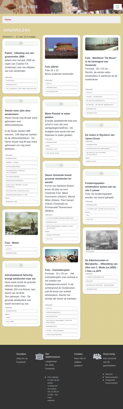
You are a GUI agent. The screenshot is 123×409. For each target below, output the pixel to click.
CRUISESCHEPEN (12, 176)
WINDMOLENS (11, 84)
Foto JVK (90, 219)
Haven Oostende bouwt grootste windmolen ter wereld (58, 179)
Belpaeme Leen (11, 201)
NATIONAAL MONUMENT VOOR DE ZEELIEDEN (59, 321)
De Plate (28, 7)
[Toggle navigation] (117, 7)
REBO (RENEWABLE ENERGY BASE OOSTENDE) (59, 227)
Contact (78, 354)
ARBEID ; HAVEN (12, 162)
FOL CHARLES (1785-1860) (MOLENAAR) (21, 88)
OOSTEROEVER (52, 91)
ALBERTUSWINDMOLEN (95, 277)
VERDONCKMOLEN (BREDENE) (98, 148)
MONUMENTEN (51, 316)
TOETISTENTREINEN (54, 334)
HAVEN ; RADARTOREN (55, 330)
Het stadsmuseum (52, 355)
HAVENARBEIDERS (13, 166)
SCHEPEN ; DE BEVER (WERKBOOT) (100, 104)
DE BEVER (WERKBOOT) (96, 100)
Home (8, 19)
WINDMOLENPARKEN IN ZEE (16, 195)
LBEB (8, 317)
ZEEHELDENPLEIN (53, 312)
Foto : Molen (12, 243)
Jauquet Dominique (53, 235)
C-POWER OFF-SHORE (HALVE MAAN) (101, 209)
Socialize (21, 354)
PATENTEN (10, 80)
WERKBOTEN (91, 109)
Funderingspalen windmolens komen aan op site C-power (100, 187)
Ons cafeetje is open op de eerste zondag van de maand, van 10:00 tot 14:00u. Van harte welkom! (53, 389)
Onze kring (109, 354)
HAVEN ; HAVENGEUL (95, 96)
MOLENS (90, 281)
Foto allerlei (51, 67)
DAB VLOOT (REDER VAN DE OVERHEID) (17, 186)
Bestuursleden (111, 377)
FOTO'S (9, 249)
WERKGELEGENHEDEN (14, 180)
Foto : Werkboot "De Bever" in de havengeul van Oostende (101, 61)
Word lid (108, 374)
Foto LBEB (10, 321)
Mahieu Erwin (91, 161)
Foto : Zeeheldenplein (57, 270)
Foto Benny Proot (52, 153)
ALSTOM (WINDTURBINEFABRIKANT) (60, 218)
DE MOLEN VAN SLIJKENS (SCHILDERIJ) (96, 153)
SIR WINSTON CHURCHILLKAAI (17, 191)
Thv (88, 215)
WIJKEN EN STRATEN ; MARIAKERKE (100, 285)
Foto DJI (49, 239)
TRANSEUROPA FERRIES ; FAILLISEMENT (16, 171)
